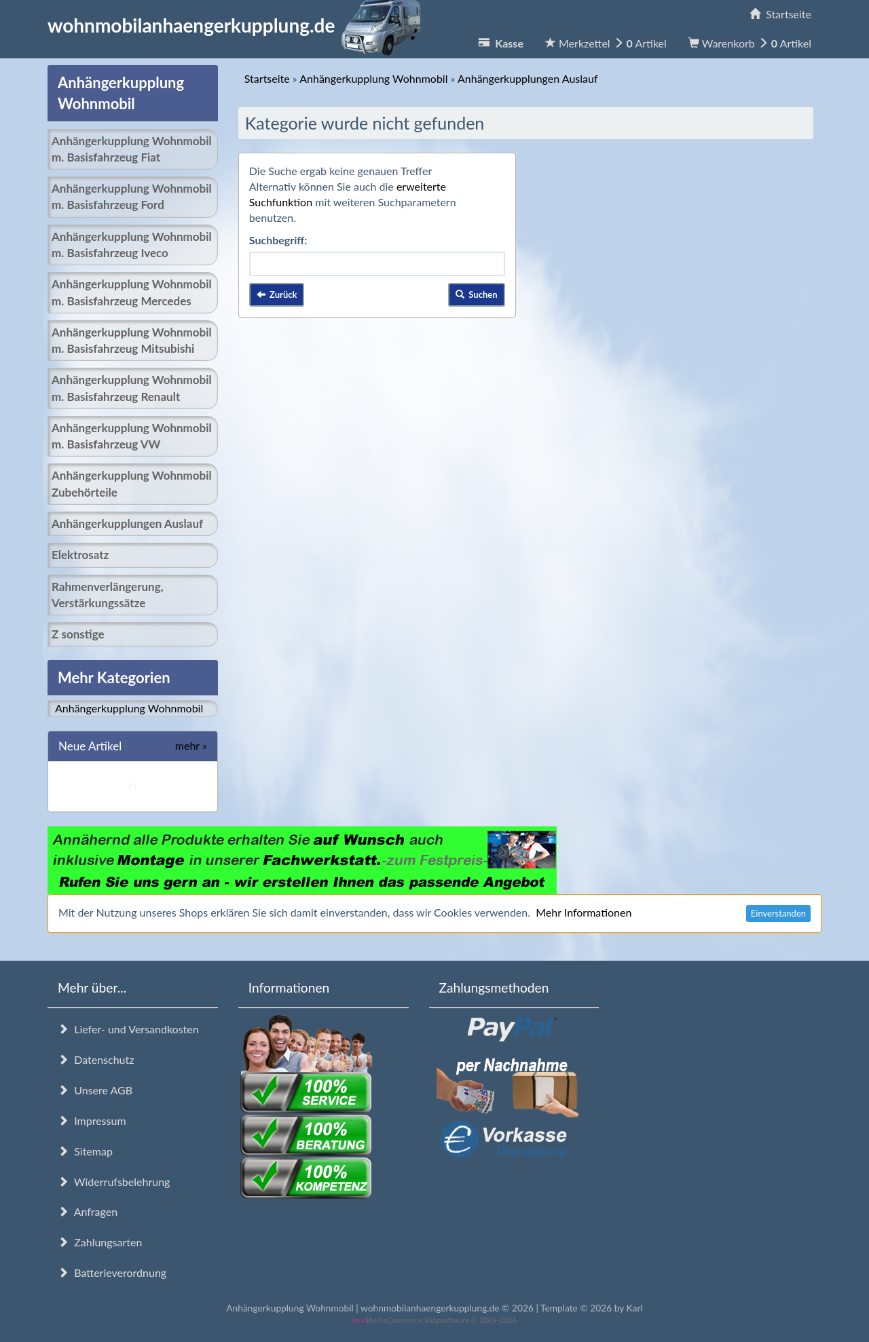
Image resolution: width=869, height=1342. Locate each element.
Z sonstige (78, 634)
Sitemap (85, 1151)
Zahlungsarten (100, 1241)
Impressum (92, 1120)
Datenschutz (96, 1059)
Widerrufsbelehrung (114, 1181)
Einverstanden (778, 913)
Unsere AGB (95, 1090)
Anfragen (87, 1211)
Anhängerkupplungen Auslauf (127, 523)
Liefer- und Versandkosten (128, 1028)
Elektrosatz (80, 555)
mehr (191, 745)
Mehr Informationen (583, 912)
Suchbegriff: (278, 239)
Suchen (477, 294)
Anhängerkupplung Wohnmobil (129, 708)
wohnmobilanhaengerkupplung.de (238, 25)
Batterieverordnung (112, 1272)
